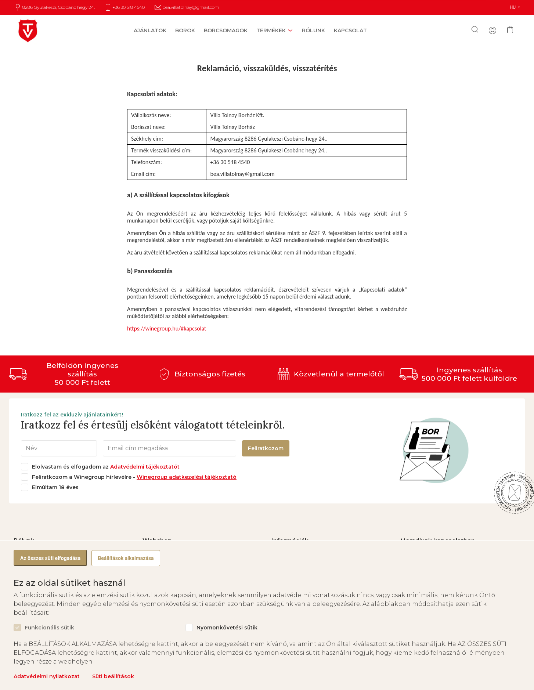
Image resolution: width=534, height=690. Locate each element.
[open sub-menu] (289, 30)
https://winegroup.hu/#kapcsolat (166, 328)
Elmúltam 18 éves (55, 487)
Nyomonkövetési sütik (226, 628)
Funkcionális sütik (49, 628)
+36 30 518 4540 (128, 7)
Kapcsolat (350, 31)
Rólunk (313, 31)
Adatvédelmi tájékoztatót (145, 466)
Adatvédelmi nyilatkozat (47, 676)
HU (513, 7)
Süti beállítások (113, 676)
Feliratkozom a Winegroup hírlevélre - (134, 477)
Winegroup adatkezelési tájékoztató (187, 477)
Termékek (271, 31)
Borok (185, 31)
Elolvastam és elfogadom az (106, 467)
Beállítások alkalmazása (126, 558)
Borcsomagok (226, 31)
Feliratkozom (266, 448)
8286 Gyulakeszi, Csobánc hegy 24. (58, 7)
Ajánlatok (150, 31)
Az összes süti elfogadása (50, 558)
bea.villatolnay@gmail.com (190, 7)
